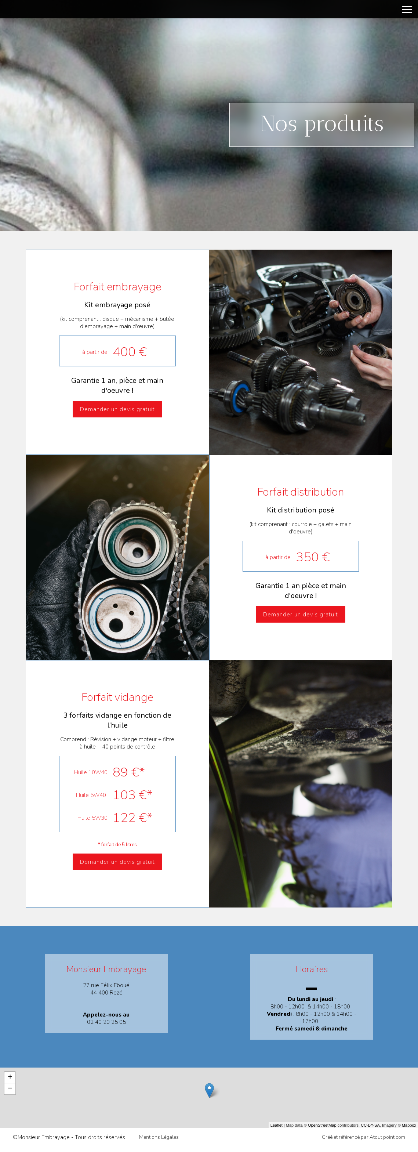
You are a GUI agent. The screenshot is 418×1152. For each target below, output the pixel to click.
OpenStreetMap (322, 1125)
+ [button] (10, 1077)
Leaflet (276, 1125)
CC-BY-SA (370, 1125)
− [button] (10, 1088)
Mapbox (409, 1125)
